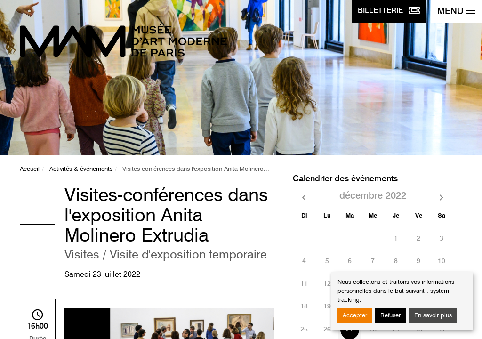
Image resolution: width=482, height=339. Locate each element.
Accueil (30, 169)
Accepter (355, 316)
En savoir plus (433, 316)
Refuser (390, 316)
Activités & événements (80, 169)
